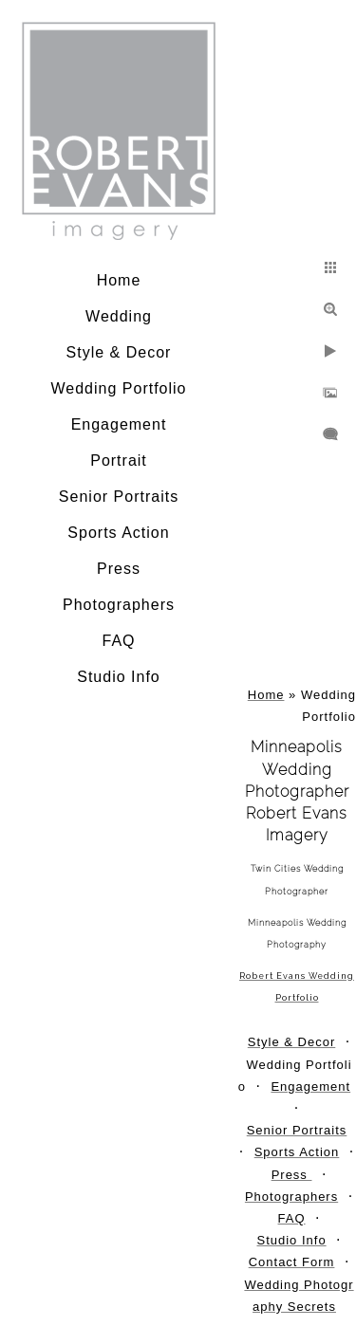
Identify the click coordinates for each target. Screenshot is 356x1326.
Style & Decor (119, 352)
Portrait (118, 460)
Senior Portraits (118, 496)
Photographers (119, 605)
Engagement (119, 424)
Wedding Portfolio (119, 388)
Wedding (118, 316)
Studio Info (118, 677)
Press (119, 569)
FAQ (118, 641)
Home (119, 280)
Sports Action (118, 533)
